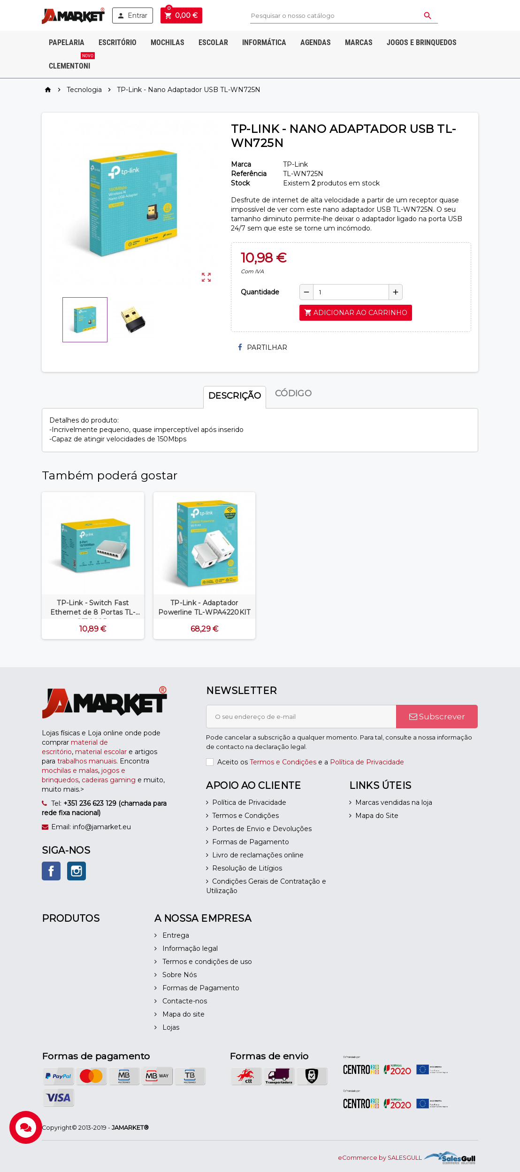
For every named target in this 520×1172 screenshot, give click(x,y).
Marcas (359, 42)
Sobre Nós (179, 975)
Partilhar (262, 347)
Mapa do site (183, 1014)
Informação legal (189, 948)
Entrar (132, 15)
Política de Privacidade (367, 762)
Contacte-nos (184, 1001)
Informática (264, 42)
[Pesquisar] (344, 15)
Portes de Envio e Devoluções (262, 829)
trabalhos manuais (86, 761)
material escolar (101, 752)
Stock (240, 183)
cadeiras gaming (109, 780)
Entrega (175, 935)
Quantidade (260, 292)
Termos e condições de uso (206, 961)
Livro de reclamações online (258, 855)
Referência (249, 174)
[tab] (234, 393)
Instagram (76, 871)
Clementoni (72, 62)
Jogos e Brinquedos (422, 42)
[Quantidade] (351, 292)
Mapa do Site (376, 815)
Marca (241, 164)
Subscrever (437, 716)
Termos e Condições (283, 762)
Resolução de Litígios (247, 868)
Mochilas (167, 42)
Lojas (170, 1027)
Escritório (118, 42)
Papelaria (66, 42)
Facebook (51, 871)
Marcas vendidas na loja (393, 802)
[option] (93, 565)
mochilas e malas (70, 770)
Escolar (213, 42)
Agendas (315, 42)
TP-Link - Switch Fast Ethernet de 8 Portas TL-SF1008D (93, 612)
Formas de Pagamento (250, 842)
